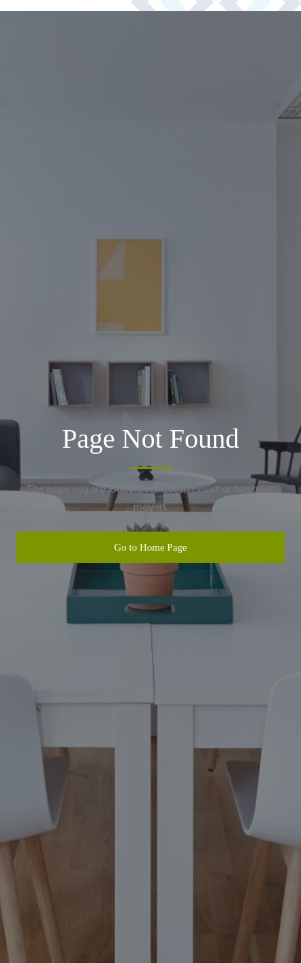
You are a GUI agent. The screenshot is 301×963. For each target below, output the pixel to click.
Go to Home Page (150, 547)
